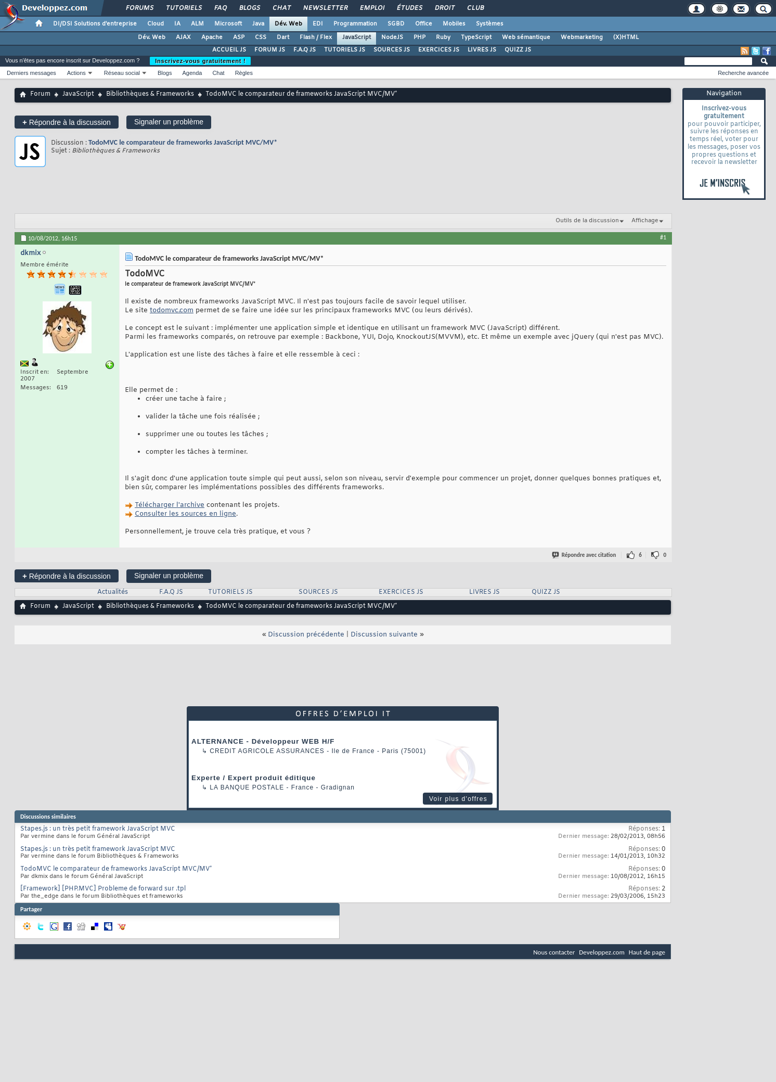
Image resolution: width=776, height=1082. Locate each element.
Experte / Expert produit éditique (253, 778)
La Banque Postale (247, 787)
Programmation (355, 24)
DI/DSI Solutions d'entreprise (95, 24)
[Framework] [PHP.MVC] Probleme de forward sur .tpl (103, 889)
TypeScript (476, 37)
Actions (76, 73)
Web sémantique (526, 37)
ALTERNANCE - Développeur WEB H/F (262, 741)
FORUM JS (269, 50)
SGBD (396, 24)
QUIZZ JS (518, 50)
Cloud (155, 24)
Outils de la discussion (587, 220)
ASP (238, 37)
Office (423, 24)
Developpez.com (602, 952)
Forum (40, 94)
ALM (197, 24)
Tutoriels (183, 8)
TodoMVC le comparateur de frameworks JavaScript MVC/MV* (182, 142)
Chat (281, 8)
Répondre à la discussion (66, 122)
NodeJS (392, 37)
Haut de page (647, 952)
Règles (244, 73)
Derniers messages (31, 73)
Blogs (249, 8)
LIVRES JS (482, 50)
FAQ (220, 8)
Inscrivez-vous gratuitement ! (200, 61)
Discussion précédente (306, 634)
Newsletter (325, 8)
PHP (419, 37)
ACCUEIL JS (229, 50)
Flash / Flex (316, 37)
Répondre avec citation (584, 555)
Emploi (371, 8)
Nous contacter (554, 952)
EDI (318, 24)
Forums (139, 8)
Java (258, 24)
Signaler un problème (168, 122)
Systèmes (489, 24)
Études (409, 8)
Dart (283, 37)
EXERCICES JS (438, 50)
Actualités (112, 592)
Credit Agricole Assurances (267, 751)
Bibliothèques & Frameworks (150, 94)
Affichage (644, 220)
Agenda (192, 73)
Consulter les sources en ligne (185, 514)
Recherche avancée (743, 73)
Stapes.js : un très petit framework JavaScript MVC (97, 829)
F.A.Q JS (304, 50)
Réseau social (122, 73)
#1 (663, 237)
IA (177, 24)
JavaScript (356, 37)
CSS (260, 37)
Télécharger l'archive (169, 505)
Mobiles (454, 24)
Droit (444, 8)
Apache (212, 37)
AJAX (183, 37)
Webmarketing (582, 37)
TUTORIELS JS (344, 50)
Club (474, 8)
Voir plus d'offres (458, 799)
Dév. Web (288, 24)
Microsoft (228, 24)
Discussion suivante (384, 634)
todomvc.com (171, 310)
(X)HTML (626, 37)
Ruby (443, 37)
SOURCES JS (391, 50)
